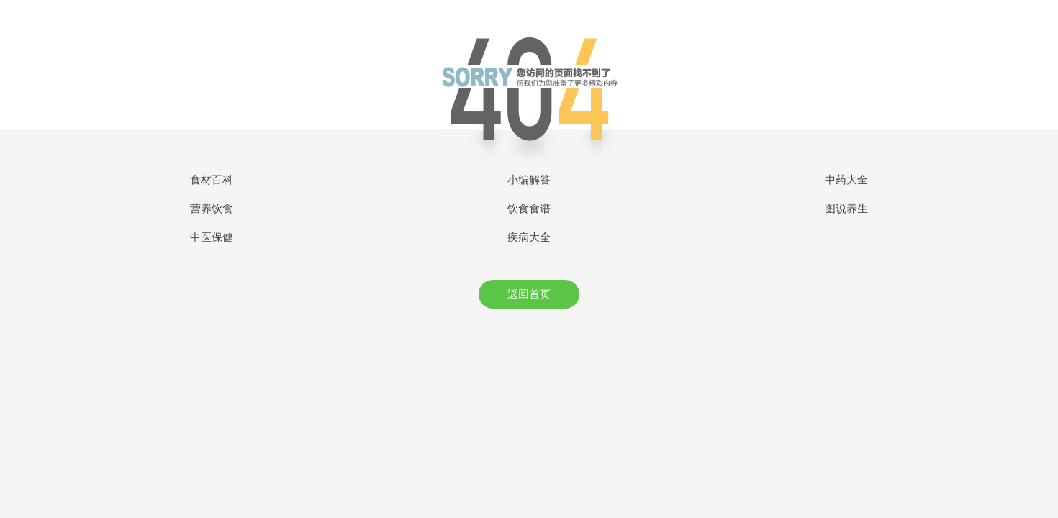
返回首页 (529, 294)
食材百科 (211, 180)
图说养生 (846, 208)
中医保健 (211, 237)
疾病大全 (529, 237)
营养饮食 (211, 208)
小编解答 (529, 180)
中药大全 (846, 180)
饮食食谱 (529, 208)
